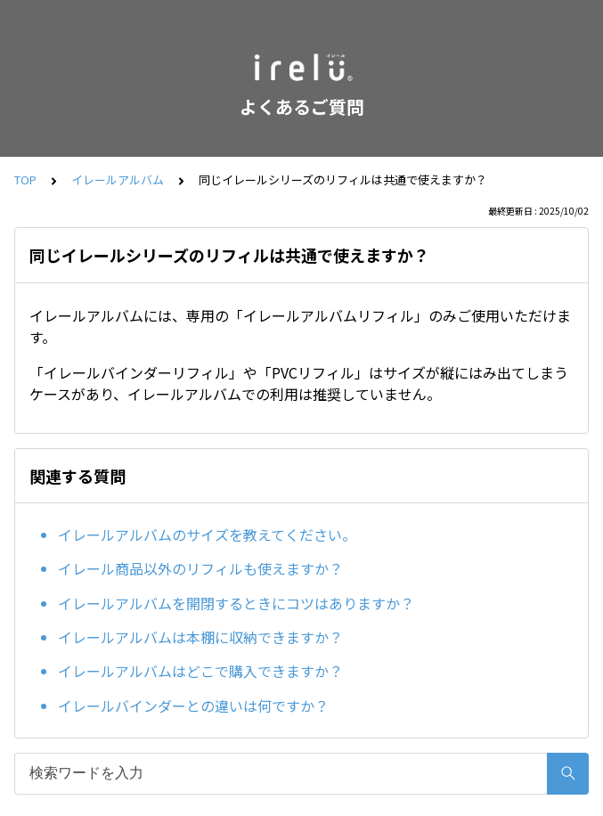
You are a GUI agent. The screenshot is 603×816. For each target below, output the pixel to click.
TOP (25, 179)
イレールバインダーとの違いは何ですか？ (193, 705)
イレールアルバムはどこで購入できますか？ (200, 670)
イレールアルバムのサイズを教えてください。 (207, 534)
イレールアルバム (117, 179)
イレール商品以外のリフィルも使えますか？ (200, 568)
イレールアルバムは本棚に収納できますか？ (200, 637)
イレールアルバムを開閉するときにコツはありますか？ (236, 603)
